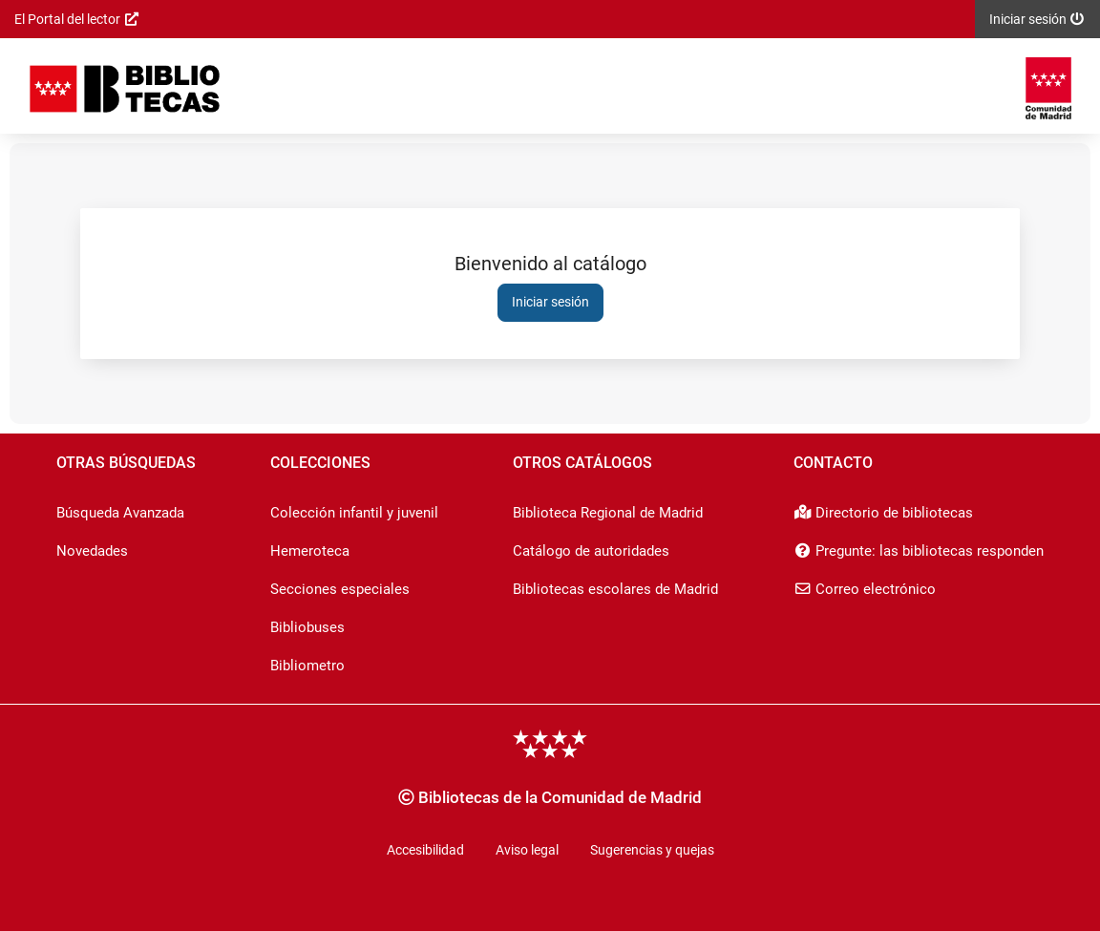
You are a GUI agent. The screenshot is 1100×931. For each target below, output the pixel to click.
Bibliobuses (307, 627)
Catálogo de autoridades (591, 551)
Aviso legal (527, 849)
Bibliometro (307, 665)
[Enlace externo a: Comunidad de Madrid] (1048, 88)
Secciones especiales (340, 589)
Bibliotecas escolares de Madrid (615, 589)
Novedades (92, 551)
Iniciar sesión (550, 301)
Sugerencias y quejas (652, 849)
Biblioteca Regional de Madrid (608, 512)
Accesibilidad (425, 849)
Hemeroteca (309, 551)
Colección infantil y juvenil (354, 512)
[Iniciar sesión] (124, 88)
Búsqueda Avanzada (120, 512)
